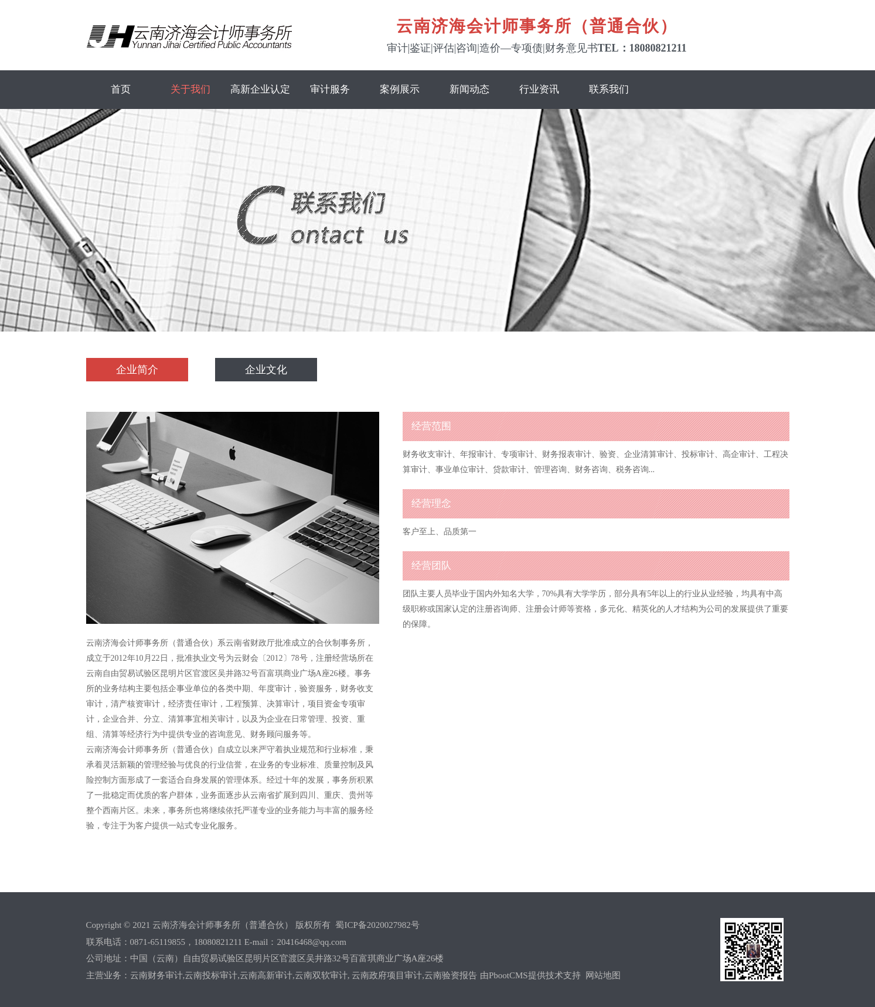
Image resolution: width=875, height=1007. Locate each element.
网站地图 (603, 975)
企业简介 (137, 370)
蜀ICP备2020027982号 (377, 925)
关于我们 (190, 89)
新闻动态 (469, 89)
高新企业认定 (260, 89)
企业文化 (266, 370)
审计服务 (330, 89)
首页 (121, 89)
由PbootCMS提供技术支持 (531, 975)
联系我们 (609, 89)
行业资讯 (539, 89)
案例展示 (400, 89)
